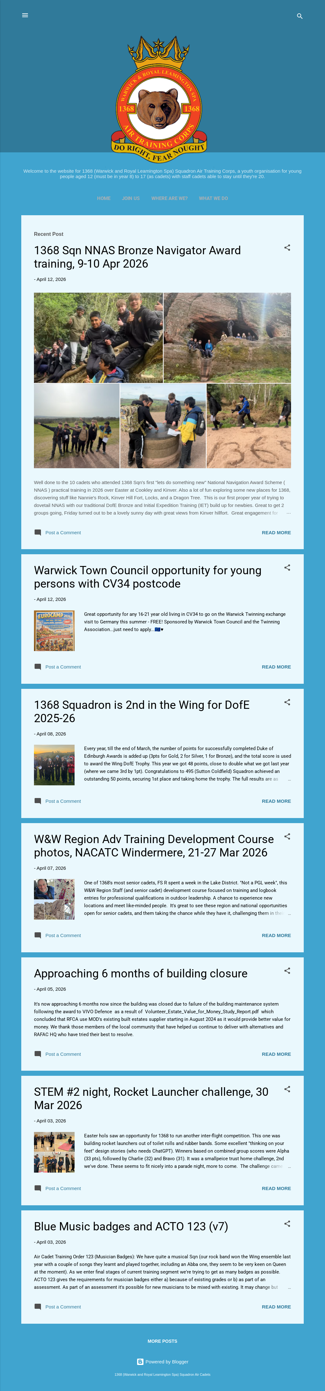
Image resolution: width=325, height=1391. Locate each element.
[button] (287, 249)
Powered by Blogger (162, 1361)
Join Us (131, 198)
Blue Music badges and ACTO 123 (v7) (131, 1226)
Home (103, 198)
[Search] (300, 17)
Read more (276, 532)
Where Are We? (169, 198)
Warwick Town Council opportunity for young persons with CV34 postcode (148, 577)
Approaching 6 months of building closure (141, 973)
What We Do (213, 198)
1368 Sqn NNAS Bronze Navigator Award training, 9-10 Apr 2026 (137, 257)
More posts (162, 1341)
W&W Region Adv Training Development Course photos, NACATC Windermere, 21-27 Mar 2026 (154, 846)
